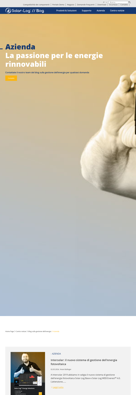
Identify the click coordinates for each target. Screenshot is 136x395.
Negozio (70, 4)
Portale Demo (58, 4)
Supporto (86, 10)
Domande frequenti (86, 4)
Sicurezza (113, 4)
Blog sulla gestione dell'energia (39, 331)
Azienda (101, 10)
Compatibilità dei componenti (36, 4)
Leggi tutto (58, 387)
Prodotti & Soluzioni (66, 10)
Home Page (9, 331)
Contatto (124, 4)
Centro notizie (117, 10)
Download (101, 4)
